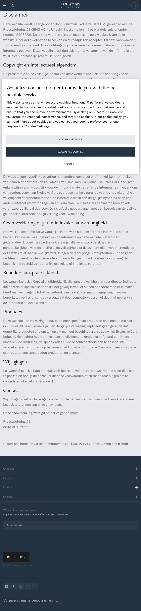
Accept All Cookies (70, 152)
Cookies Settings (70, 139)
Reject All (70, 164)
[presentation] (33, 541)
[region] (70, 126)
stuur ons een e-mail (112, 444)
